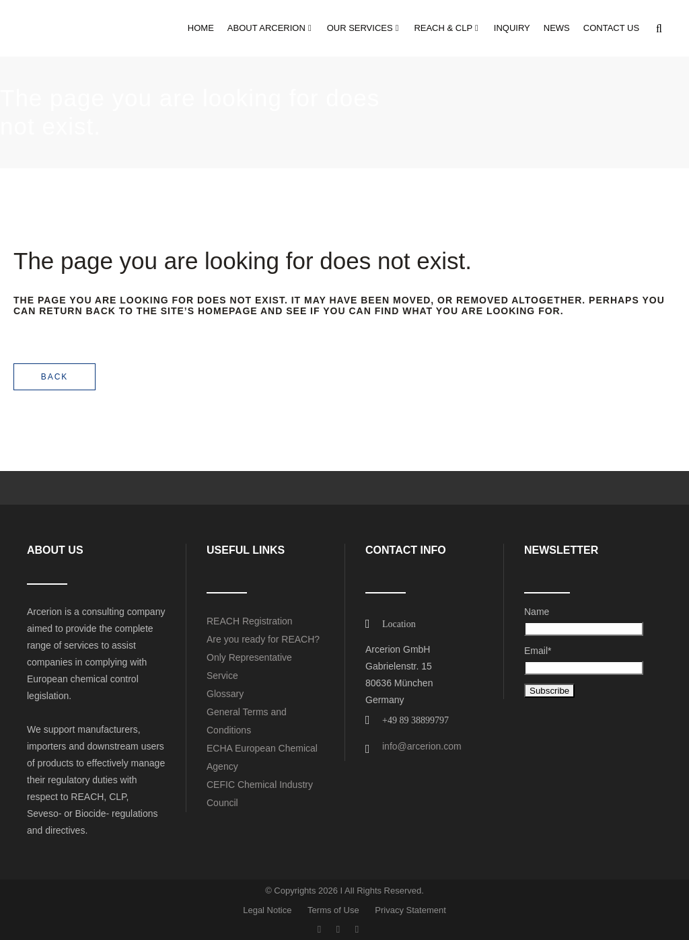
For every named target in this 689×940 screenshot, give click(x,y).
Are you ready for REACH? (263, 639)
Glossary (225, 693)
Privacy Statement (410, 910)
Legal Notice (267, 910)
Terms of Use (333, 910)
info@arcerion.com (422, 746)
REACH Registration (250, 621)
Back (55, 377)
